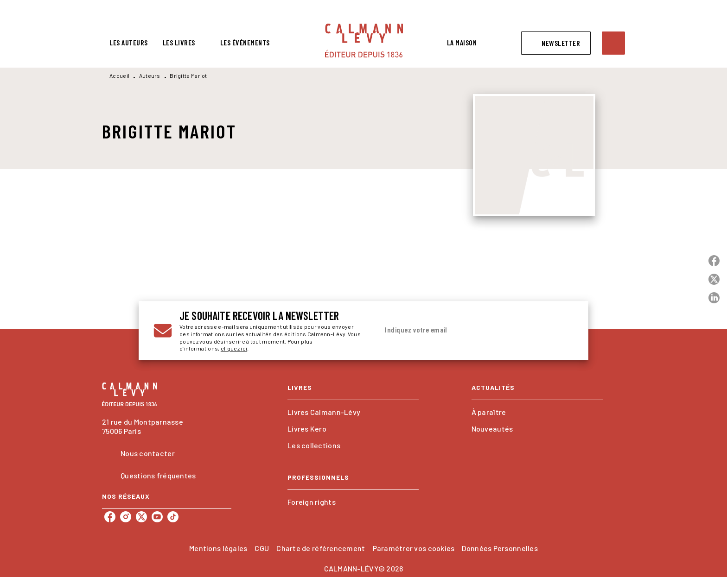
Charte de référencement (320, 548)
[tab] (128, 42)
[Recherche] (613, 43)
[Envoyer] (562, 331)
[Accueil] (364, 41)
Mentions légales (218, 548)
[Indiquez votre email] (464, 330)
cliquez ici (234, 348)
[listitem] (110, 517)
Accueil (119, 75)
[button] (556, 43)
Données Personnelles (499, 548)
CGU (262, 548)
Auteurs (149, 75)
